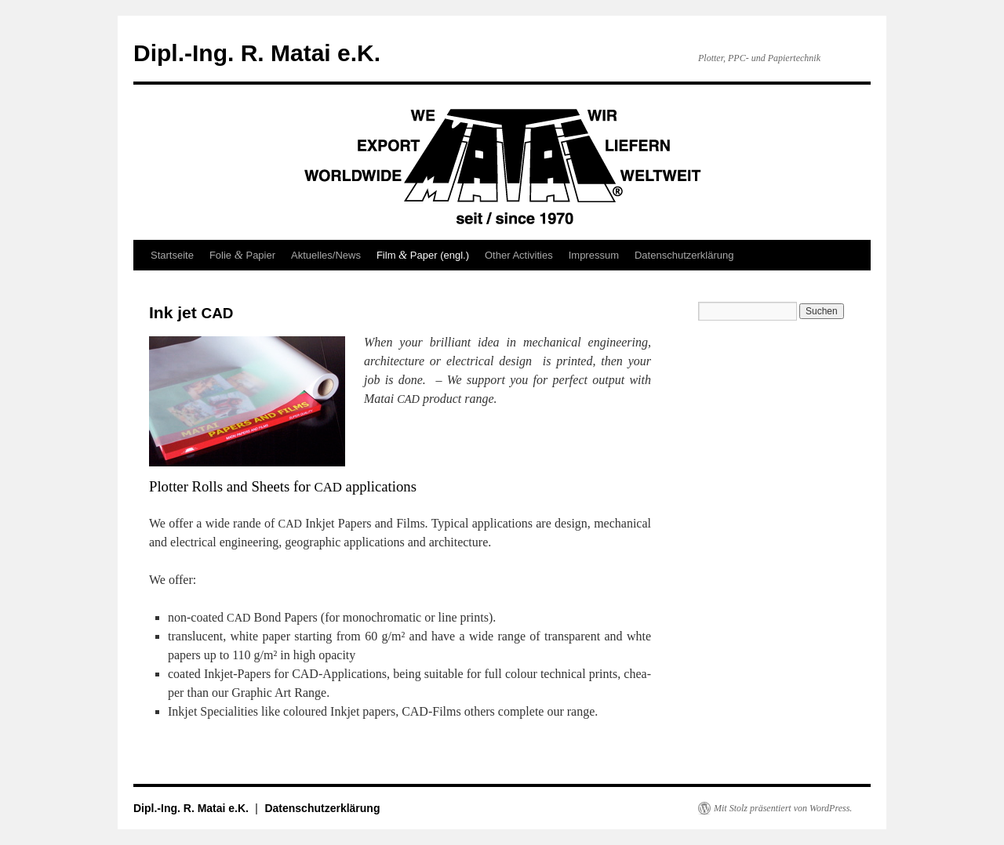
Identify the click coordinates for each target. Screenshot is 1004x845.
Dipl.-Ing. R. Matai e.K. (256, 53)
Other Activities (519, 255)
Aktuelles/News (326, 255)
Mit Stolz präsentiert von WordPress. (783, 808)
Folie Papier (242, 254)
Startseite (172, 255)
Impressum (594, 255)
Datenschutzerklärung (684, 255)
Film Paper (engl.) (422, 254)
